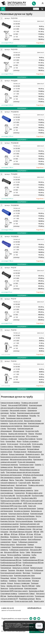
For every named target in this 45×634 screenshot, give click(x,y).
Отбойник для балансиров (33, 475)
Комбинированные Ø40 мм (10, 565)
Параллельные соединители (23, 547)
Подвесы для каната (36, 485)
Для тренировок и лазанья (10, 477)
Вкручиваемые (22, 416)
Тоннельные (36, 573)
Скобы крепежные (16, 588)
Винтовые (26, 573)
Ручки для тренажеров (26, 462)
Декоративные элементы (23, 490)
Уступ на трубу (25, 444)
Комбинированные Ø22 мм (10, 560)
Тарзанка (11, 570)
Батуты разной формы (24, 521)
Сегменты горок (6, 575)
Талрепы (38, 464)
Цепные (13, 578)
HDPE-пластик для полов (32, 503)
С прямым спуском (24, 529)
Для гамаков (32, 408)
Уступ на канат (12, 444)
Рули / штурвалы (24, 578)
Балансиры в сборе (36, 591)
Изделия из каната (32, 454)
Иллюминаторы (6, 490)
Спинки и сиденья (20, 539)
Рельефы (32, 416)
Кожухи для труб (26, 537)
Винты (11, 480)
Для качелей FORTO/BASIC (18, 405)
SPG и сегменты (32, 436)
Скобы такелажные (21, 557)
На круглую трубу (32, 431)
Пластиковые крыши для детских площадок (22, 472)
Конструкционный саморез (11, 573)
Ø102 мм (14, 534)
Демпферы (4, 537)
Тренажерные (5, 568)
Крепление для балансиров (11, 475)
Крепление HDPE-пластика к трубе (13, 506)
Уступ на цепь (37, 444)
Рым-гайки (19, 480)
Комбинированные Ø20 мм (33, 562)
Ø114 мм (29, 534)
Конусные (29, 570)
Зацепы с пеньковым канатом (31, 526)
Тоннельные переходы (9, 464)
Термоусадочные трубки (9, 501)
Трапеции (34, 583)
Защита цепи (39, 601)
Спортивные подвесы (8, 593)
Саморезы (26, 555)
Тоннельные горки (26, 464)
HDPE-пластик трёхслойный (11, 503)
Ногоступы (38, 537)
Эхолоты (3, 434)
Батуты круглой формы (26, 516)
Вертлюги (35, 483)
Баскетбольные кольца (9, 470)
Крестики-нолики (24, 581)
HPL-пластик (27, 565)
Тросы (2, 586)
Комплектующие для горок (24, 575)
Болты (22, 552)
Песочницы (11, 428)
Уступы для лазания (8, 529)
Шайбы (33, 557)
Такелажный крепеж (32, 480)
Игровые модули (20, 452)
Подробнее (40, 43)
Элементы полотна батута (27, 519)
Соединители (20, 493)
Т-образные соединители (27, 542)
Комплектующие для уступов (11, 421)
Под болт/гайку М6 (7, 495)
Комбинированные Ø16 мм (33, 560)
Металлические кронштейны (21, 459)
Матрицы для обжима (22, 446)
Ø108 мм (22, 534)
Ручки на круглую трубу (24, 601)
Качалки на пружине (22, 511)
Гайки (28, 552)
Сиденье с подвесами (8, 439)
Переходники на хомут (23, 488)
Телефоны (13, 581)
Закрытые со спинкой (20, 568)
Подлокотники (6, 539)
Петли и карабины (14, 555)
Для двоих (20, 570)
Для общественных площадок (20, 532)
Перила (31, 434)
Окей (39, 626)
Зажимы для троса (13, 586)
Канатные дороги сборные (18, 513)
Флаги (19, 441)
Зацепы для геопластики (17, 434)
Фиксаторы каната (7, 544)
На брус (13, 413)
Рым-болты (26, 477)
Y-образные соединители (19, 550)
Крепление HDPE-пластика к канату (14, 591)
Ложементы (14, 537)
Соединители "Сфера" (26, 593)
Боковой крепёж (6, 488)
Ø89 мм (7, 534)
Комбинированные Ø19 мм (10, 562)
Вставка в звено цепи (34, 493)
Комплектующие (30, 588)
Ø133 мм (37, 534)
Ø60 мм (36, 532)
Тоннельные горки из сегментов (18, 418)
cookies (18, 623)
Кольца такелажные (16, 454)
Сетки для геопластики (18, 423)
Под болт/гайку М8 (23, 495)
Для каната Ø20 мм (11, 552)
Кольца (10, 583)
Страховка (4, 410)
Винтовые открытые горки (24, 467)
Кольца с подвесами (22, 583)
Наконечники (21, 544)
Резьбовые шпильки (27, 599)
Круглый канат (21, 485)
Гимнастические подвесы (10, 403)
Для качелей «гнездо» (18, 410)
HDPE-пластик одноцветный (31, 501)
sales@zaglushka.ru (34, 608)
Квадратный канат (7, 485)
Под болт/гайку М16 (29, 498)
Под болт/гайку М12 (12, 498)
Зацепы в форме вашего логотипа (20, 596)
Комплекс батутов (7, 521)
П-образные (38, 570)
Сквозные (12, 416)
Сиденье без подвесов (26, 439)
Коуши (14, 542)
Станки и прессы (6, 446)
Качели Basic (11, 441)
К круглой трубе (24, 483)
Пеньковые (4, 578)
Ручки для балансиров (27, 508)
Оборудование (18, 431)
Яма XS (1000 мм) (28, 586)
